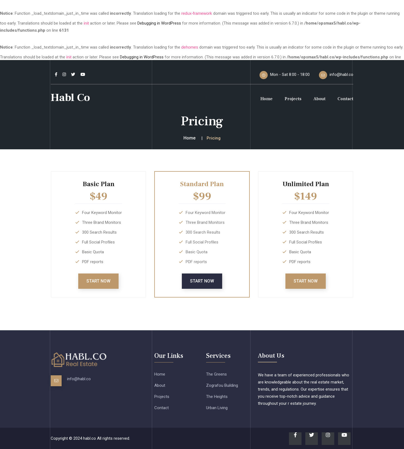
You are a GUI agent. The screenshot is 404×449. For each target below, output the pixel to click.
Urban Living (217, 407)
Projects (293, 99)
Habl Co (70, 98)
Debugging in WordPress (159, 23)
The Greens (216, 374)
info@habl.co (79, 378)
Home (266, 99)
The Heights (217, 396)
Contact (345, 99)
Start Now (98, 281)
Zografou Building (222, 385)
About (319, 99)
